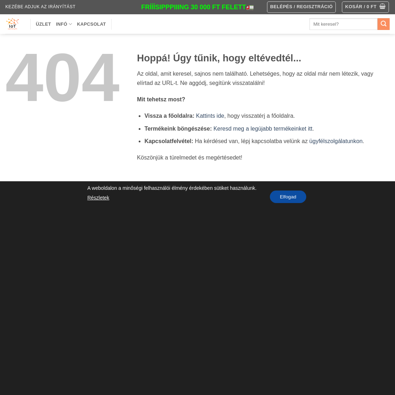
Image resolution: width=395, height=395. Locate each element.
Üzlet (43, 24)
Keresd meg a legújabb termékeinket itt (263, 129)
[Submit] (384, 24)
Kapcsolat (91, 24)
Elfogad (287, 197)
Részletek (97, 198)
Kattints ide (210, 116)
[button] (365, 7)
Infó (64, 24)
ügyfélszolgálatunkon (336, 141)
